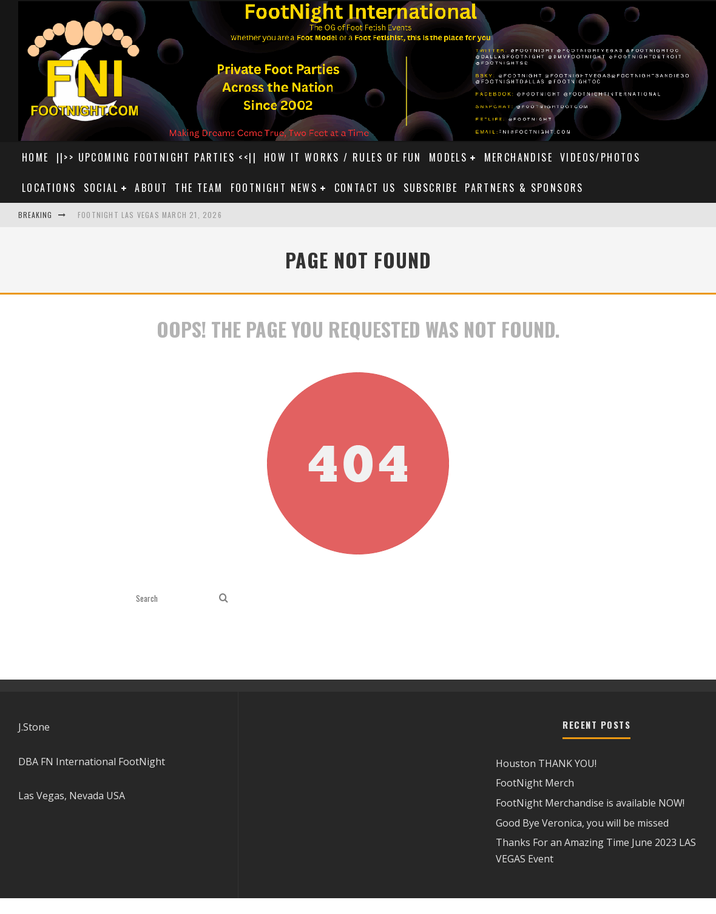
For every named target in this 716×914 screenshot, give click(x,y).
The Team (199, 187)
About (151, 187)
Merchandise (518, 157)
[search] (223, 598)
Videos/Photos (600, 157)
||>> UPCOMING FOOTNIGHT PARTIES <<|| (156, 157)
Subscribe (431, 187)
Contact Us (365, 187)
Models (448, 157)
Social (101, 187)
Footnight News (274, 187)
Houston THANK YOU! (546, 763)
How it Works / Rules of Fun (343, 157)
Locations (49, 187)
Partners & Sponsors (524, 187)
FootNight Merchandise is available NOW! (590, 803)
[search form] (175, 598)
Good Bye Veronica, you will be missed (582, 823)
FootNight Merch (535, 783)
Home (35, 157)
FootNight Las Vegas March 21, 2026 (150, 215)
